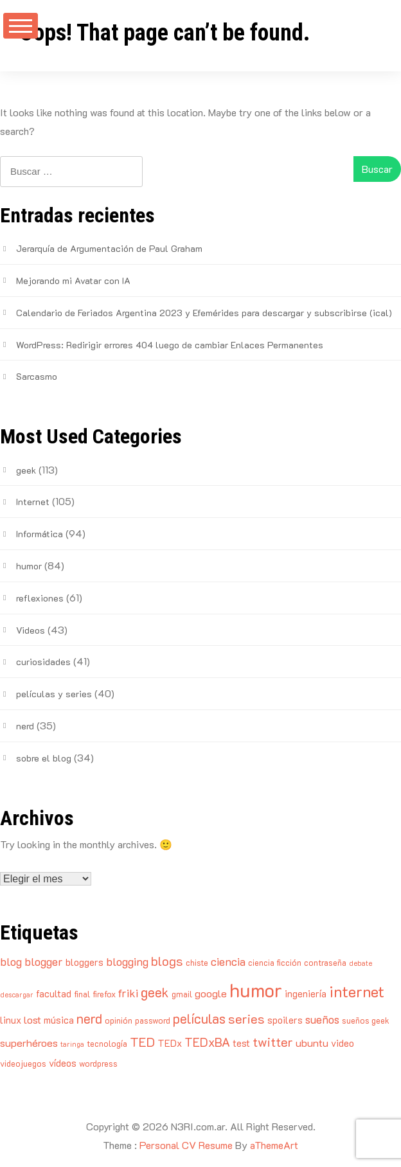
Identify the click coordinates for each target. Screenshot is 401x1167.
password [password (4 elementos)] (152, 1020)
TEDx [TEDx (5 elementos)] (169, 1043)
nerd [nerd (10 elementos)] (89, 1018)
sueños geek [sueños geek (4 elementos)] (365, 1020)
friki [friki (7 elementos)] (128, 993)
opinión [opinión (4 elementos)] (118, 1020)
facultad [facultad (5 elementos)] (53, 993)
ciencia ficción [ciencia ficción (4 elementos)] (274, 962)
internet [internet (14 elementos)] (356, 991)
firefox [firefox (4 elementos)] (104, 993)
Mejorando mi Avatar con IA (73, 280)
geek (26, 470)
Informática (39, 534)
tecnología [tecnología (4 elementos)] (107, 1043)
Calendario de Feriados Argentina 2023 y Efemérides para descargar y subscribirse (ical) (204, 313)
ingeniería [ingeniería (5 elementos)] (305, 993)
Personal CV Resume (186, 1145)
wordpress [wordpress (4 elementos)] (98, 1063)
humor (29, 566)
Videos (30, 630)
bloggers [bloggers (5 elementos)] (84, 962)
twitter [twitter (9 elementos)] (273, 1041)
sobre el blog (43, 758)
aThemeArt (274, 1145)
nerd (25, 726)
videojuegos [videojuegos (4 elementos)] (23, 1063)
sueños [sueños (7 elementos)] (322, 1019)
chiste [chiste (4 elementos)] (197, 962)
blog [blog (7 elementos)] (11, 961)
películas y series (54, 694)
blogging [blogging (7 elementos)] (127, 961)
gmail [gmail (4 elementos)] (182, 993)
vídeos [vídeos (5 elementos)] (62, 1062)
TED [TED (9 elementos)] (142, 1041)
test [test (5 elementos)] (241, 1043)
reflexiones (40, 598)
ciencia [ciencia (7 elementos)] (228, 961)
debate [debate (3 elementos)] (360, 963)
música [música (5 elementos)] (59, 1019)
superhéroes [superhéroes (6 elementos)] (29, 1042)
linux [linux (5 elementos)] (10, 1019)
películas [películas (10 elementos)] (199, 1018)
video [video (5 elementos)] (342, 1043)
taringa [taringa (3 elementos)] (72, 1044)
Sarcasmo (36, 376)
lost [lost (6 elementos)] (32, 1019)
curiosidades (43, 661)
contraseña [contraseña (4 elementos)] (325, 962)
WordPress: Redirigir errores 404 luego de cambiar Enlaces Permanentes (169, 345)
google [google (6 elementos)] (211, 993)
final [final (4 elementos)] (82, 993)
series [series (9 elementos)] (246, 1018)
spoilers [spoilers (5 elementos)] (285, 1019)
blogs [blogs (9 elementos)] (167, 960)
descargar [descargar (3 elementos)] (16, 994)
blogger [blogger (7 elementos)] (43, 961)
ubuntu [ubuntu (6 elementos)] (312, 1042)
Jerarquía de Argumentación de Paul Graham (109, 248)
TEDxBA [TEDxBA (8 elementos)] (207, 1042)
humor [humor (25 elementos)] (255, 989)
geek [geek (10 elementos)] (155, 992)
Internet (32, 501)
